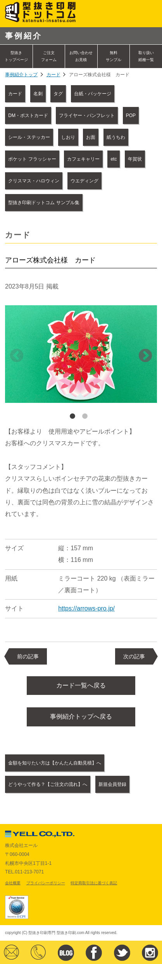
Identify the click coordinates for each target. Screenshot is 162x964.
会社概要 (13, 883)
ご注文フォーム (49, 56)
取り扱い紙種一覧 (146, 56)
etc (113, 159)
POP (131, 115)
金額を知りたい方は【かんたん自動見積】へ (54, 763)
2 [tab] (85, 416)
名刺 (38, 93)
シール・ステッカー (29, 137)
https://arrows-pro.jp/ (86, 608)
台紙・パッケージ (92, 93)
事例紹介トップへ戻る (81, 716)
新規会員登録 (112, 784)
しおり (68, 137)
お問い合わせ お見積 (81, 56)
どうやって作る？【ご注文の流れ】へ (47, 784)
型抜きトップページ (16, 56)
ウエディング (84, 181)
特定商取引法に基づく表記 (94, 883)
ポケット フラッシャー (32, 159)
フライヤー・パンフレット (87, 115)
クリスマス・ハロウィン (33, 181)
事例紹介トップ (21, 74)
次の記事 (134, 656)
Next (145, 356)
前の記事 (28, 656)
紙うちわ (116, 137)
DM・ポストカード (28, 115)
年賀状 (135, 159)
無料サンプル (113, 56)
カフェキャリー (83, 159)
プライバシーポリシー (45, 883)
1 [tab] (72, 416)
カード (53, 74)
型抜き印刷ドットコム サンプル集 (43, 202)
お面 (90, 137)
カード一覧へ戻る (81, 685)
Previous (16, 356)
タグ (58, 93)
